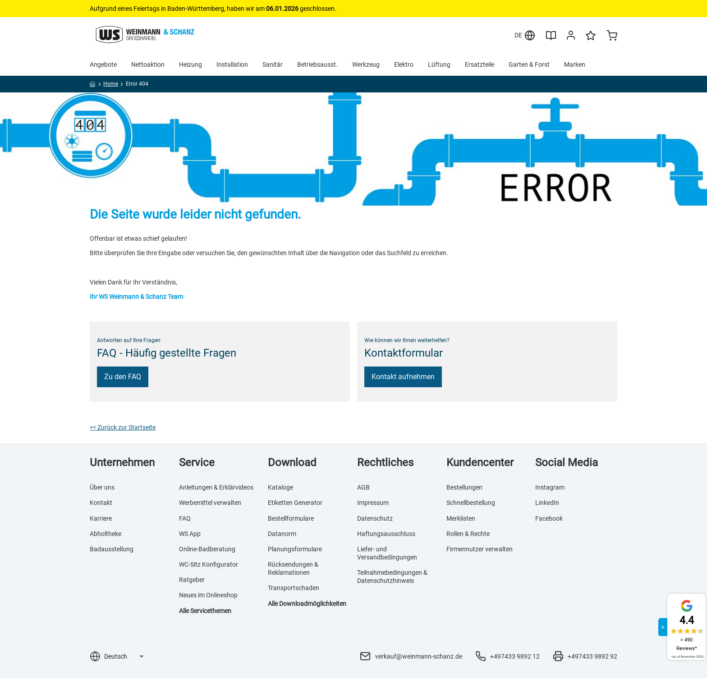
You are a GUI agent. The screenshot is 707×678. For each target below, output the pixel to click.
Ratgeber (192, 579)
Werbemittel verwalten (210, 502)
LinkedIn (547, 502)
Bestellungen (464, 487)
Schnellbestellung (470, 502)
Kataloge (280, 487)
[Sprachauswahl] (124, 656)
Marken (574, 64)
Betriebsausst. (317, 64)
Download (292, 462)
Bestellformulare (291, 518)
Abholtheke (105, 533)
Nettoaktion (148, 64)
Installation (232, 64)
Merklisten (460, 518)
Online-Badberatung (207, 549)
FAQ (185, 518)
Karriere (101, 518)
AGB (363, 487)
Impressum (373, 502)
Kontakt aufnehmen (403, 376)
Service (197, 462)
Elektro (403, 64)
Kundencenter (480, 462)
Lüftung (439, 64)
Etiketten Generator (295, 502)
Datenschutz (375, 518)
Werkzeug (366, 64)
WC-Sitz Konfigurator (208, 564)
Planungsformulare (295, 549)
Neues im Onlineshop (208, 595)
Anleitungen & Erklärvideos (216, 487)
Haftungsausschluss (386, 533)
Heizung (190, 64)
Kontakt (101, 502)
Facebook (549, 518)
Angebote (103, 64)
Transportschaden (293, 587)
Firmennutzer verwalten (479, 549)
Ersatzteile (479, 64)
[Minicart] (611, 36)
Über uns (102, 487)
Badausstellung (111, 549)
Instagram (550, 487)
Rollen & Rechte (468, 533)
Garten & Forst (529, 64)
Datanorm (282, 533)
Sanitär (272, 64)
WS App (190, 533)
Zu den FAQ (122, 376)
